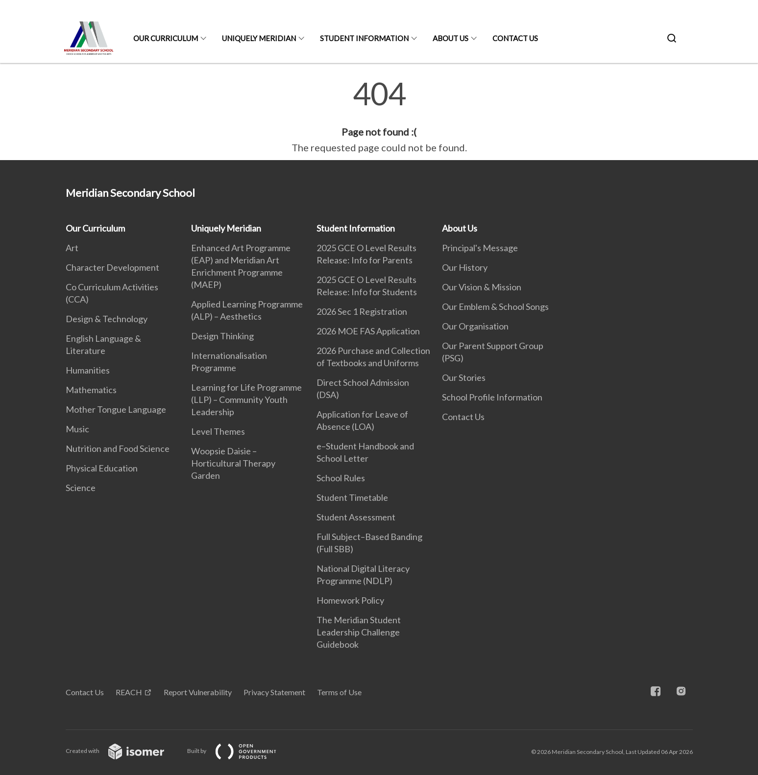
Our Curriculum (165, 38)
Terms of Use (339, 692)
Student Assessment (356, 517)
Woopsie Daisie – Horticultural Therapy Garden (233, 463)
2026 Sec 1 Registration (362, 311)
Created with (123, 750)
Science (81, 487)
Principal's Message (480, 247)
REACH (129, 692)
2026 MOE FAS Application (368, 331)
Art (72, 247)
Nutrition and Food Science (118, 448)
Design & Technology (106, 318)
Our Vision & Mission (481, 287)
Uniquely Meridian (259, 38)
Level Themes (218, 431)
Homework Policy (350, 600)
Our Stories (464, 377)
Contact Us (515, 38)
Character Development (112, 267)
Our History (465, 267)
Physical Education (102, 468)
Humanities (88, 370)
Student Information (364, 38)
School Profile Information (492, 397)
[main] (379, 116)
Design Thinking (222, 335)
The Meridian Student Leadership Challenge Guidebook (359, 632)
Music (77, 428)
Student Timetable (352, 497)
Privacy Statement (274, 692)
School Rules (341, 477)
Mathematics (91, 389)
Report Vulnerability (198, 692)
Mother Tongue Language (116, 409)
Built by (239, 750)
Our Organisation (475, 326)
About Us (450, 38)
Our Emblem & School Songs (495, 306)
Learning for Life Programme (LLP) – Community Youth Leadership (246, 399)
